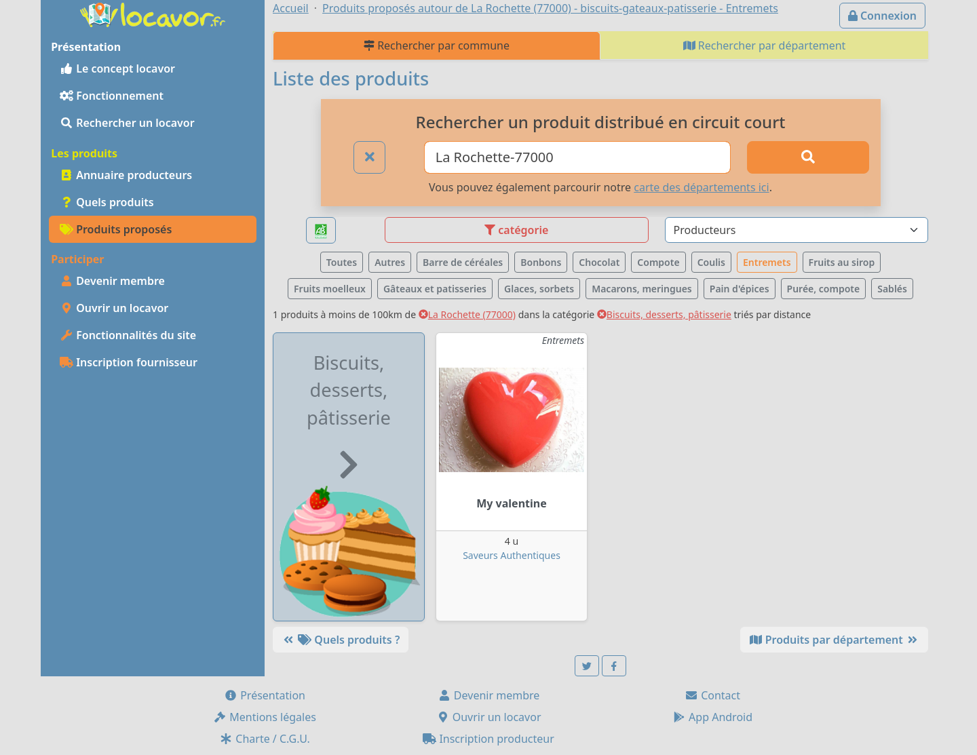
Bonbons (540, 262)
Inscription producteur (488, 738)
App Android (712, 717)
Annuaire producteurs (126, 175)
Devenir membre (112, 280)
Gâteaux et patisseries (434, 288)
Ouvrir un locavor (114, 308)
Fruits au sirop (842, 262)
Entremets (767, 262)
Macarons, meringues (642, 288)
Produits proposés (116, 229)
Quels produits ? (341, 639)
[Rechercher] (808, 157)
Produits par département (834, 639)
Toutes (341, 262)
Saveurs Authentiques (511, 555)
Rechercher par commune (437, 45)
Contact (712, 695)
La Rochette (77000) (467, 314)
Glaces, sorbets (539, 288)
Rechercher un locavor (127, 122)
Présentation (264, 695)
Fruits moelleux (330, 288)
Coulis (711, 262)
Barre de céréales (463, 262)
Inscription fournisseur (128, 362)
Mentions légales (264, 717)
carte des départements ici (701, 187)
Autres (390, 262)
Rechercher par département (764, 45)
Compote (658, 262)
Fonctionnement (112, 95)
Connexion (882, 15)
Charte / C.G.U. (264, 738)
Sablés (892, 288)
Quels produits (107, 202)
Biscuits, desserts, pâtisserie (664, 314)
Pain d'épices (739, 288)
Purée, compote (823, 288)
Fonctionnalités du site (128, 335)
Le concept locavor (117, 68)
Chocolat (599, 262)
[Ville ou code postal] (577, 157)
